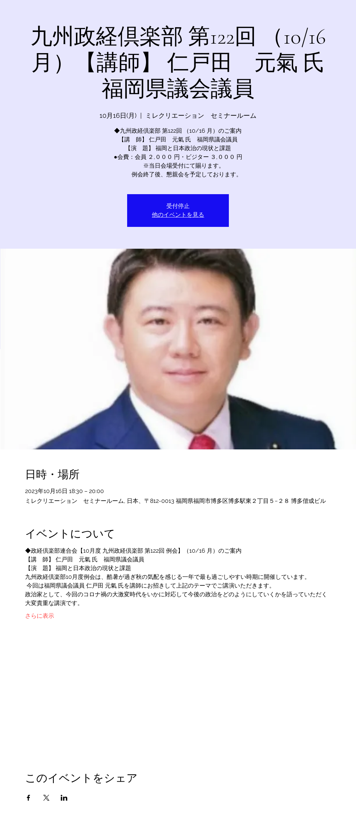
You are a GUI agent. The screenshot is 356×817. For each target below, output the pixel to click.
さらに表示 (39, 615)
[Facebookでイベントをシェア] (28, 798)
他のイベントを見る (178, 214)
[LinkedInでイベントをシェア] (64, 798)
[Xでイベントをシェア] (46, 798)
